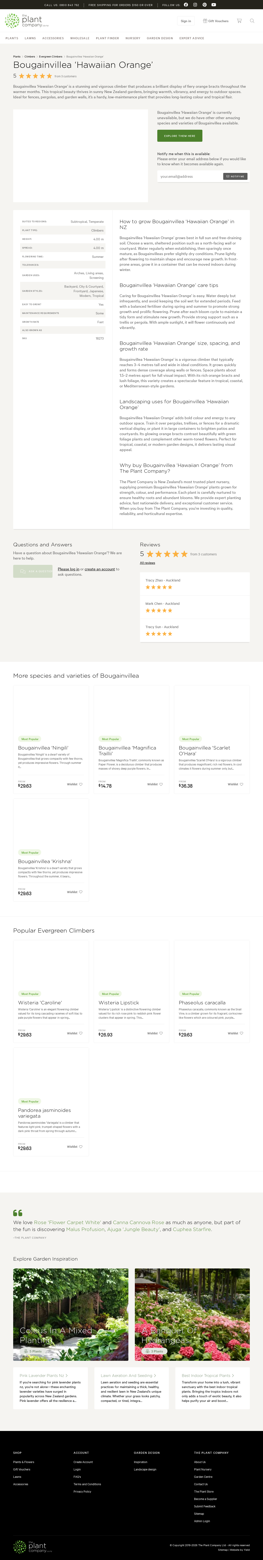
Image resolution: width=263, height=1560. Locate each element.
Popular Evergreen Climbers (54, 931)
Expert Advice (191, 38)
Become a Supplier (205, 1499)
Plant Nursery (202, 1469)
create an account (100, 568)
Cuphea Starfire (192, 1229)
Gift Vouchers (21, 1469)
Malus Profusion (85, 1229)
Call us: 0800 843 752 (61, 5)
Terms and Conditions (87, 1484)
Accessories (53, 38)
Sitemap (199, 1513)
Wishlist (74, 784)
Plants (12, 38)
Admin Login (202, 1521)
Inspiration (140, 1462)
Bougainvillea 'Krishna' (45, 861)
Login (77, 1469)
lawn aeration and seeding (128, 1376)
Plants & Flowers (23, 1462)
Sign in (186, 20)
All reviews (147, 562)
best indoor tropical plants (208, 1376)
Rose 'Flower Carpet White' (67, 1222)
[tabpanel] (80, 155)
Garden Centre (203, 1476)
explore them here (179, 136)
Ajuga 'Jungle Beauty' (133, 1229)
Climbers (30, 56)
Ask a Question (36, 571)
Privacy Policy (82, 1491)
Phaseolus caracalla (202, 1002)
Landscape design (145, 1469)
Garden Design (160, 38)
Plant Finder (107, 38)
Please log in (68, 568)
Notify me (235, 176)
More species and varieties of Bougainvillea (76, 676)
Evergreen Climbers (50, 56)
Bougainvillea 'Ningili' (43, 748)
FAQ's (77, 1476)
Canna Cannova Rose (138, 1222)
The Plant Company (27, 20)
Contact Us (201, 1484)
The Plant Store (203, 1491)
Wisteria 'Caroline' (40, 1002)
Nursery (133, 38)
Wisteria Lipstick (119, 1002)
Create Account (83, 1462)
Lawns (30, 38)
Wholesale (80, 38)
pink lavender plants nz (44, 1376)
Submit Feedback (205, 1506)
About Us (200, 1462)
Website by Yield (240, 1549)
